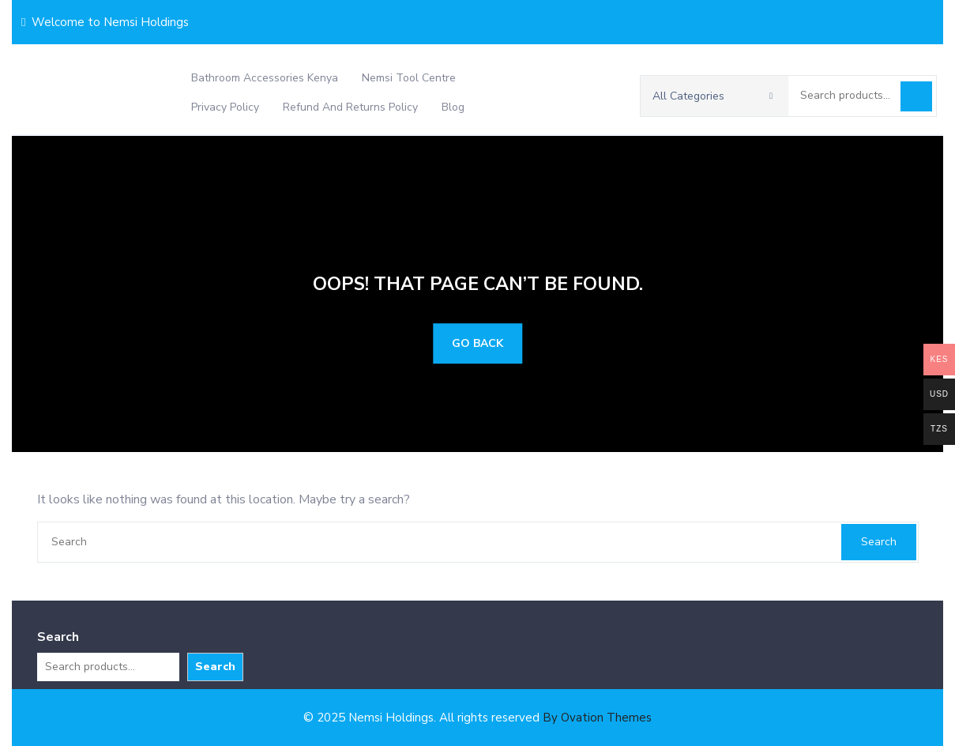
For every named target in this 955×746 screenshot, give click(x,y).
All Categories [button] (712, 96)
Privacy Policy (225, 107)
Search (916, 96)
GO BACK (477, 343)
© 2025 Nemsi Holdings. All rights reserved (477, 717)
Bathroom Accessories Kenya (264, 77)
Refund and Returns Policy (350, 107)
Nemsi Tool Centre (409, 77)
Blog (453, 107)
